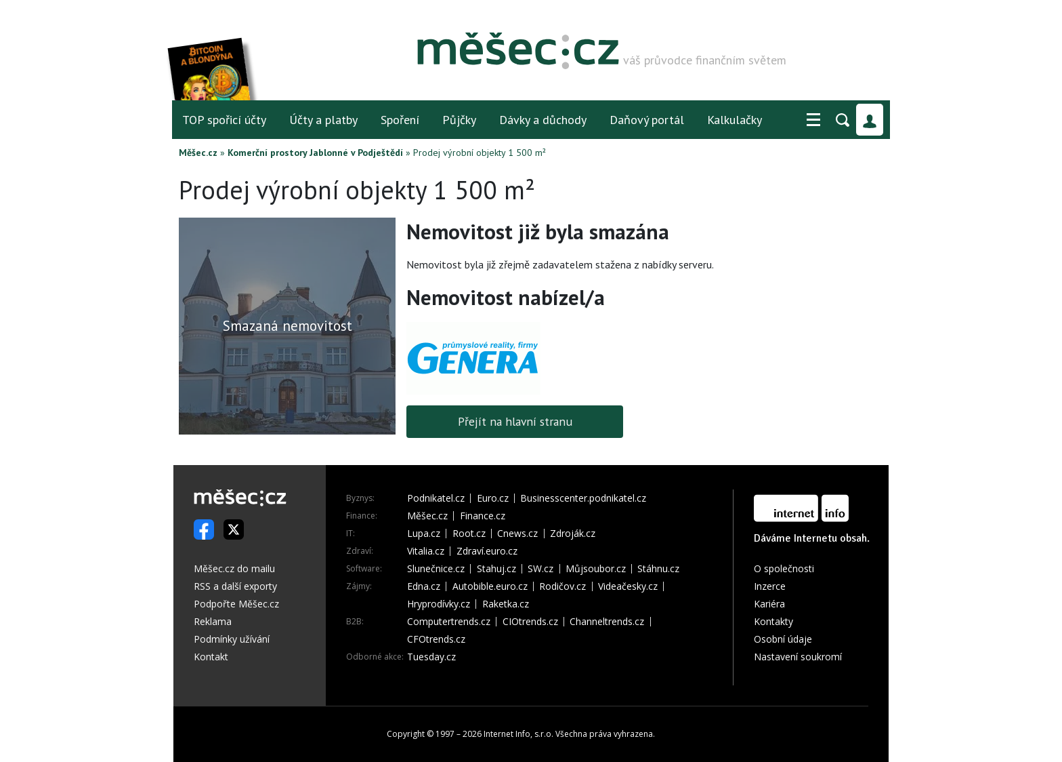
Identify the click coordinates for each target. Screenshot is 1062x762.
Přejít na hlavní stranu (515, 421)
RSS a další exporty (235, 586)
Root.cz (469, 533)
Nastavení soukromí (798, 656)
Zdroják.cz (572, 533)
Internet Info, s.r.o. (518, 734)
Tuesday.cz (431, 657)
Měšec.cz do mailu (234, 568)
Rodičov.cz (562, 586)
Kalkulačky (734, 119)
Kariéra (769, 603)
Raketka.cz (505, 604)
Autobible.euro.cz (490, 586)
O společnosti (784, 568)
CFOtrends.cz (436, 639)
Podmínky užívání (232, 639)
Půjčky (459, 119)
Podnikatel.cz (436, 498)
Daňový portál (647, 119)
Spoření (400, 119)
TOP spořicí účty (224, 119)
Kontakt (211, 656)
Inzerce (770, 586)
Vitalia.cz (425, 551)
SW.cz (540, 569)
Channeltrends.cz (607, 621)
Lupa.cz (423, 533)
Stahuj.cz (496, 569)
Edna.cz (423, 586)
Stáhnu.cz (658, 569)
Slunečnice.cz (436, 569)
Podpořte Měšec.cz (236, 603)
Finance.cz (482, 516)
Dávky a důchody (543, 119)
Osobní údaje (783, 639)
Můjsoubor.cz (596, 569)
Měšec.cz (198, 152)
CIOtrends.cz (530, 621)
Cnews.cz (517, 533)
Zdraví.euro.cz (486, 551)
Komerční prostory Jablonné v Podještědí (315, 152)
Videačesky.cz (628, 586)
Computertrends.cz (448, 621)
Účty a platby (323, 119)
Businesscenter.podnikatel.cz (583, 498)
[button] (813, 120)
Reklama (213, 621)
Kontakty (773, 621)
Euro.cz (493, 498)
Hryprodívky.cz (438, 604)
